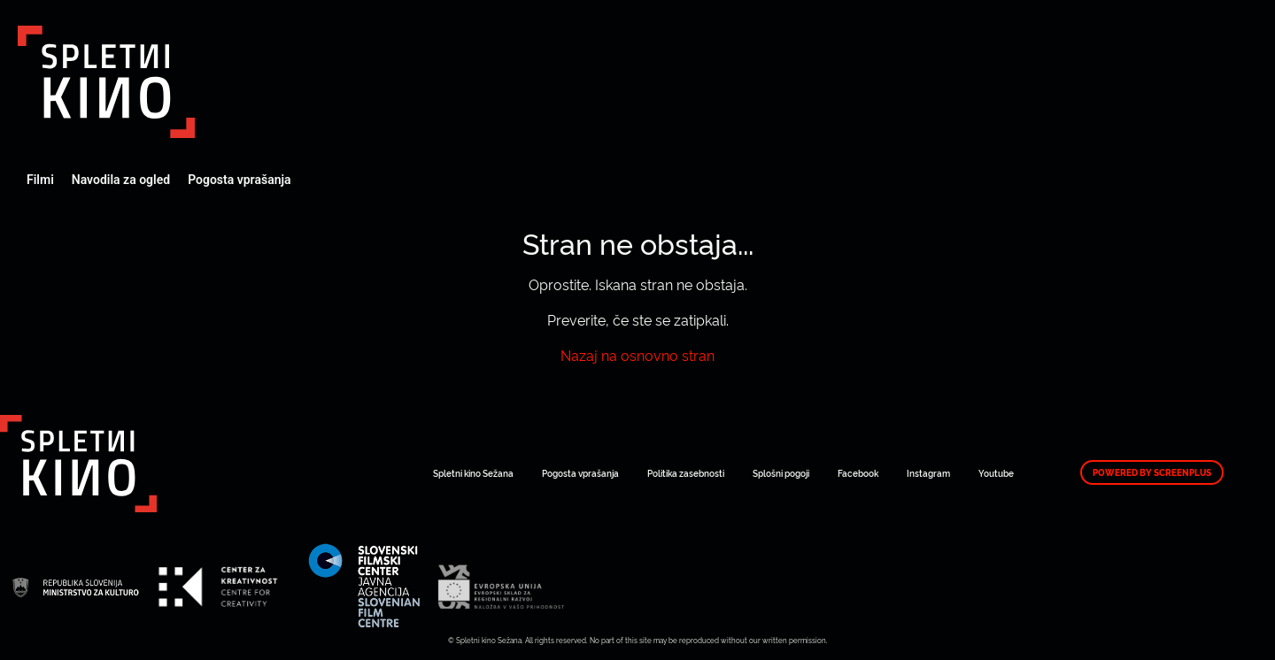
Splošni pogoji (781, 473)
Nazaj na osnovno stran (637, 355)
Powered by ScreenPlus (1152, 472)
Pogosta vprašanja (239, 180)
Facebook (858, 473)
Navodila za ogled (121, 180)
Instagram (928, 473)
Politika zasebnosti (685, 473)
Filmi (40, 180)
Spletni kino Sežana (473, 473)
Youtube (996, 473)
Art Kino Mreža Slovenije (106, 82)
